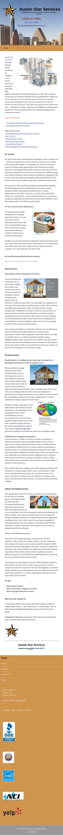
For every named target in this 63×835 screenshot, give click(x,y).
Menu (6, 48)
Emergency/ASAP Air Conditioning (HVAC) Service (25, 123)
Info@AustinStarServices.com (31, 25)
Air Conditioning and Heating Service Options (22, 133)
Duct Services (10, 136)
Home (4, 658)
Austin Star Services (28, 829)
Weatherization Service (14, 139)
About (4, 663)
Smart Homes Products (14, 144)
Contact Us (6, 674)
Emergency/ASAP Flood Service (18, 126)
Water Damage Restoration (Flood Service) (21, 147)
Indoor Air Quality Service (15, 141)
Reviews (5, 669)
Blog (3, 680)
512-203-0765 (31, 22)
